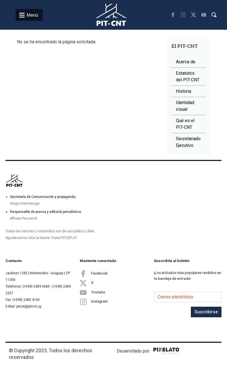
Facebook (94, 273)
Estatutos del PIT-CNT (187, 76)
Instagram (94, 301)
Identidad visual (185, 106)
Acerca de (185, 61)
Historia (183, 91)
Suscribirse (206, 311)
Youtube (92, 292)
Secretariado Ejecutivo (188, 142)
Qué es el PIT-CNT (185, 124)
